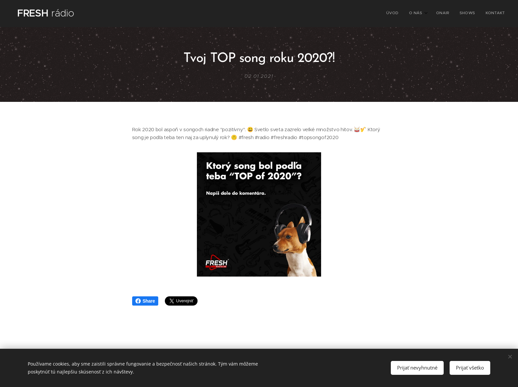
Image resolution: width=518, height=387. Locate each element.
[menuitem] (461, 13)
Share (145, 301)
